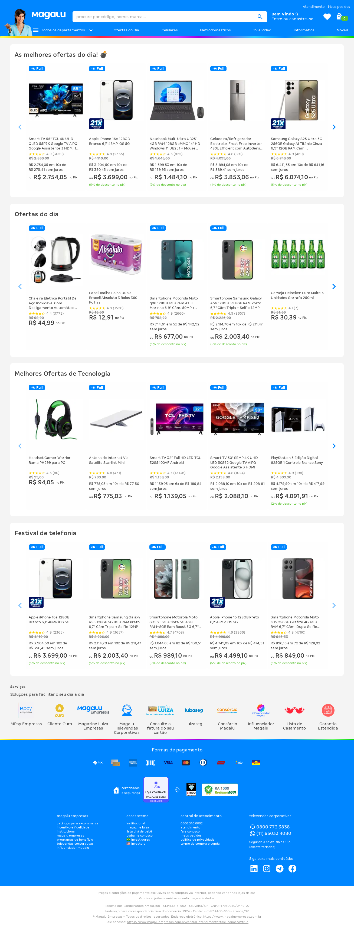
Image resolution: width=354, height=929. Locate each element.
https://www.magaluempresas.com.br (232, 916)
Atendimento (313, 7)
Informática (304, 30)
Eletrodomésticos (215, 30)
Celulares (170, 30)
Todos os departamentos (63, 30)
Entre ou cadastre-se (292, 19)
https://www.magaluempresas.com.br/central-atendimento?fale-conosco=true (187, 922)
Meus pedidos (339, 7)
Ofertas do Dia (126, 30)
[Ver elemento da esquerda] (20, 127)
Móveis (343, 30)
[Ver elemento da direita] (334, 127)
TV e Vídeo (262, 30)
